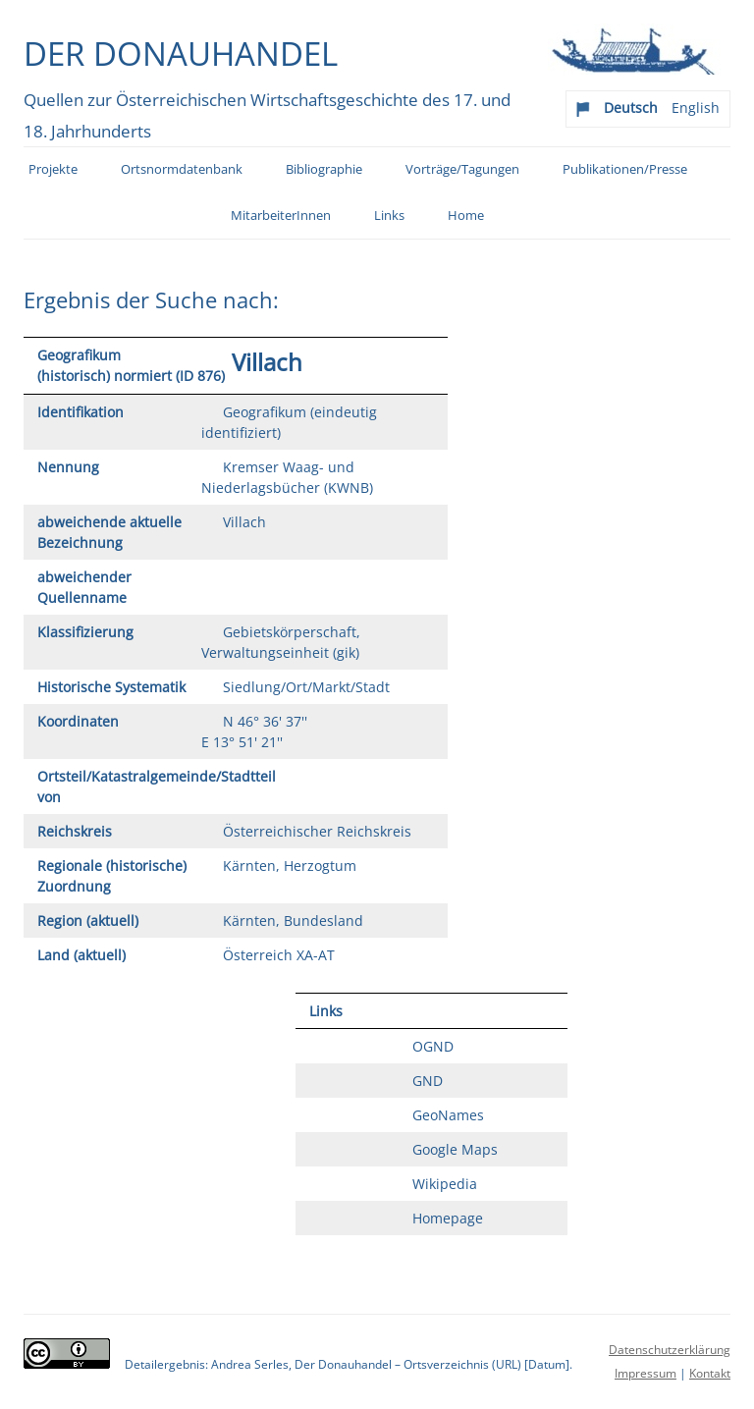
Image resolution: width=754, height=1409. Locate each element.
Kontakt (709, 1373)
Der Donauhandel (181, 53)
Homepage (447, 1218)
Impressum (645, 1373)
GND (427, 1080)
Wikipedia (444, 1183)
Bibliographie (324, 169)
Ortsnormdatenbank (181, 169)
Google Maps (455, 1149)
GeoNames (448, 1115)
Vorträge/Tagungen (462, 169)
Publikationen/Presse (625, 169)
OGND (433, 1046)
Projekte (53, 169)
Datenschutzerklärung (669, 1349)
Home (466, 215)
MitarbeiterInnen (281, 215)
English (696, 107)
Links (389, 215)
